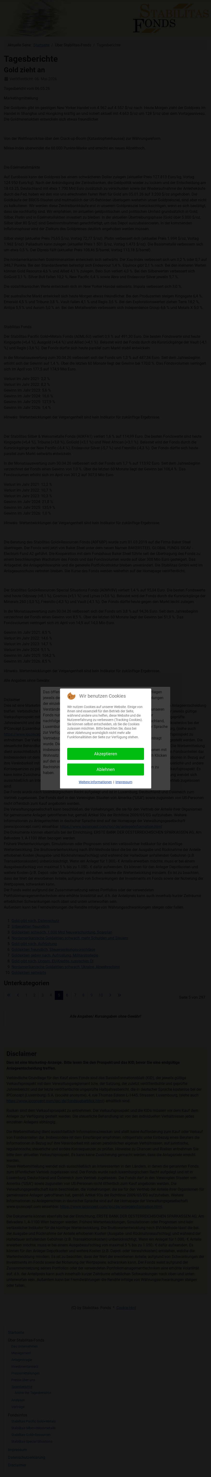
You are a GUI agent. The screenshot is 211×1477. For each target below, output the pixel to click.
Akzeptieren (105, 753)
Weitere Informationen (95, 782)
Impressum (123, 782)
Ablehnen (105, 769)
